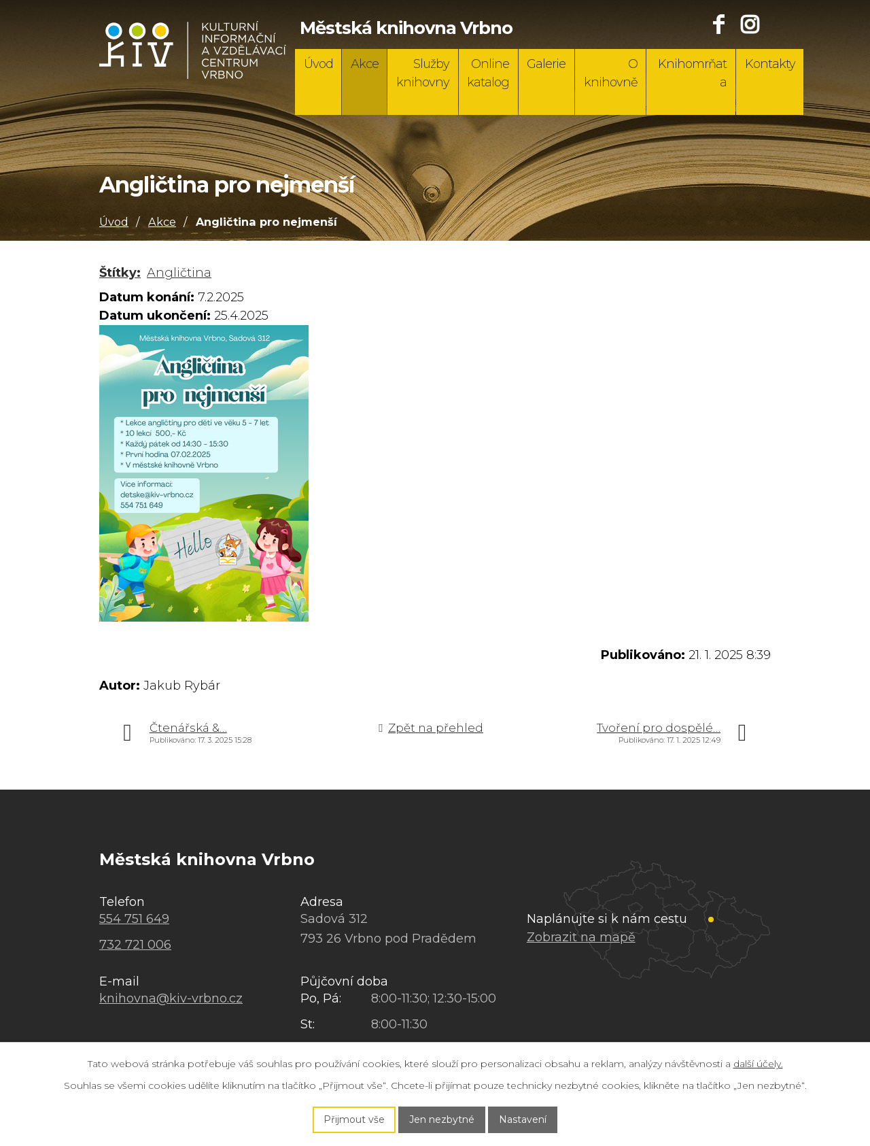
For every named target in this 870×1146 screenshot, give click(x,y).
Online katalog (488, 73)
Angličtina (179, 272)
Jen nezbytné (441, 1119)
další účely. (758, 1064)
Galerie (546, 63)
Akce (365, 63)
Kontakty (770, 63)
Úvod (318, 63)
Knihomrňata (692, 73)
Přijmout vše (354, 1119)
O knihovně (611, 73)
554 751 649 (134, 918)
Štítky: (120, 272)
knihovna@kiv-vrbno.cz (171, 998)
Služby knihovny (422, 73)
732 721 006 (135, 944)
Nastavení (522, 1119)
